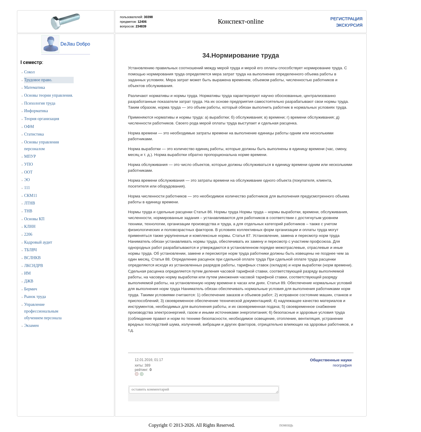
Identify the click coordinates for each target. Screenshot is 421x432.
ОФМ (29, 126)
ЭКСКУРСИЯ (349, 24)
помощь (286, 425)
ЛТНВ (29, 203)
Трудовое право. (38, 80)
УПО (28, 164)
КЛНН (29, 226)
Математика (34, 87)
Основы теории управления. (48, 95)
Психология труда (39, 103)
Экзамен (31, 325)
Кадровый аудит (38, 242)
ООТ (28, 172)
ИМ (27, 273)
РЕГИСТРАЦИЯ (346, 18)
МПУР (30, 156)
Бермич (30, 289)
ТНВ (28, 211)
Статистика (34, 134)
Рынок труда (35, 296)
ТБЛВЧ (30, 250)
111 (27, 187)
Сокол (29, 72)
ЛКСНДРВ (33, 265)
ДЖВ (28, 281)
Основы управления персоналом (41, 145)
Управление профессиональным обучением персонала (42, 311)
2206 (28, 234)
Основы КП (34, 219)
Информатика (36, 111)
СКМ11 (30, 195)
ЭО (27, 180)
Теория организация (41, 119)
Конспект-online (241, 21)
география (342, 365)
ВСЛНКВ (32, 258)
